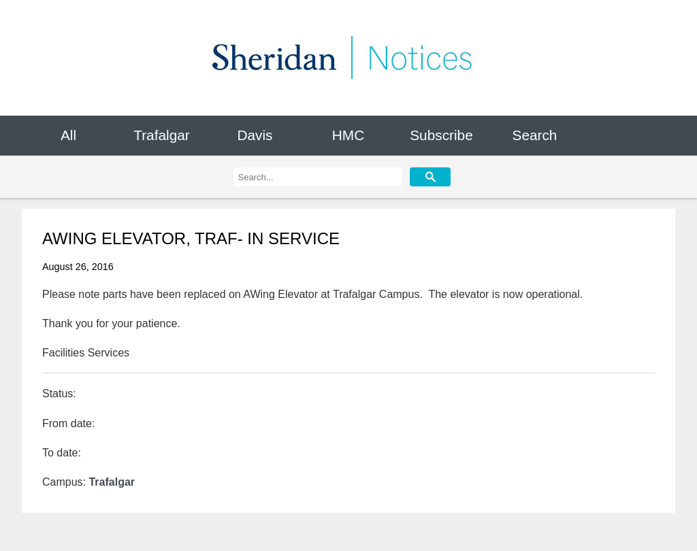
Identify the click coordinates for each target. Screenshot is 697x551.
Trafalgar (161, 135)
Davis (254, 135)
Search (535, 135)
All (68, 135)
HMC (348, 135)
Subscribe (441, 135)
